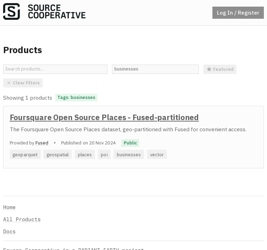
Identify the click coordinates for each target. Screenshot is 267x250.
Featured (220, 69)
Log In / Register (238, 12)
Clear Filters (23, 83)
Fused (41, 143)
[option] (133, 137)
